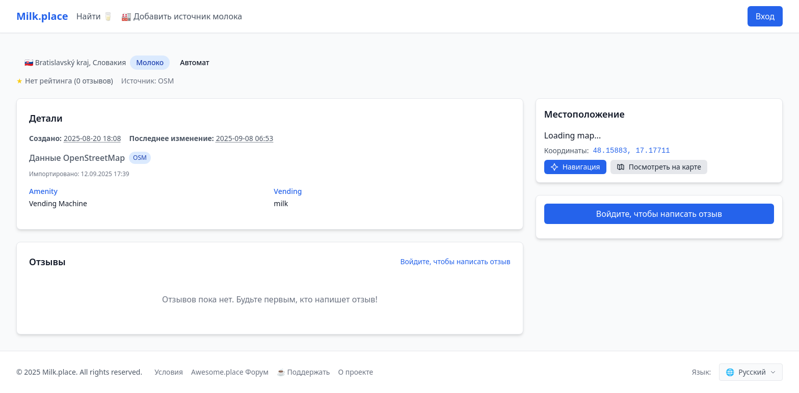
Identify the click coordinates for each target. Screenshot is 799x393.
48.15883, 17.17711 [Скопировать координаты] (631, 151)
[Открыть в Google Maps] (575, 167)
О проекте (355, 372)
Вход (765, 16)
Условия (168, 372)
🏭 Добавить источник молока (181, 16)
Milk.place (42, 16)
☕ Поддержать (303, 372)
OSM (140, 157)
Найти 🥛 (94, 16)
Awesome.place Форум (230, 372)
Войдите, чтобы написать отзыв (455, 261)
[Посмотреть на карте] (658, 167)
